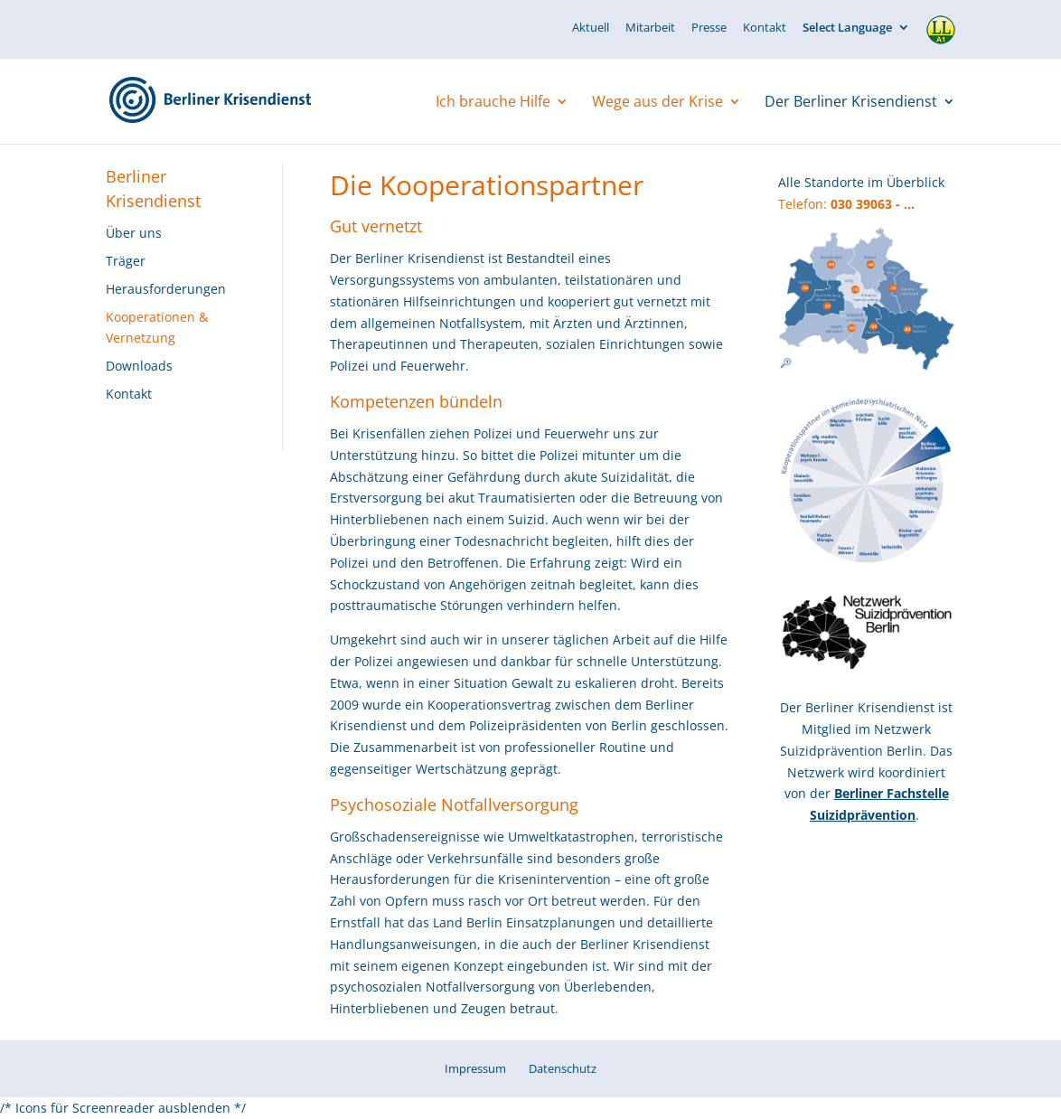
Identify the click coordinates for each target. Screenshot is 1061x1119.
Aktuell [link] (590, 28)
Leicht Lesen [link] (940, 21)
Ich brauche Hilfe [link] (493, 103)
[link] (231, 99)
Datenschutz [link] (562, 1068)
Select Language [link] (847, 28)
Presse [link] (709, 28)
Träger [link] (126, 260)
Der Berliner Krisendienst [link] (851, 103)
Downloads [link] (139, 365)
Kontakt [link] (764, 28)
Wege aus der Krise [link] (657, 103)
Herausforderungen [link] (166, 288)
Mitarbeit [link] (650, 28)
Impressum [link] (475, 1068)
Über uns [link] (134, 232)
